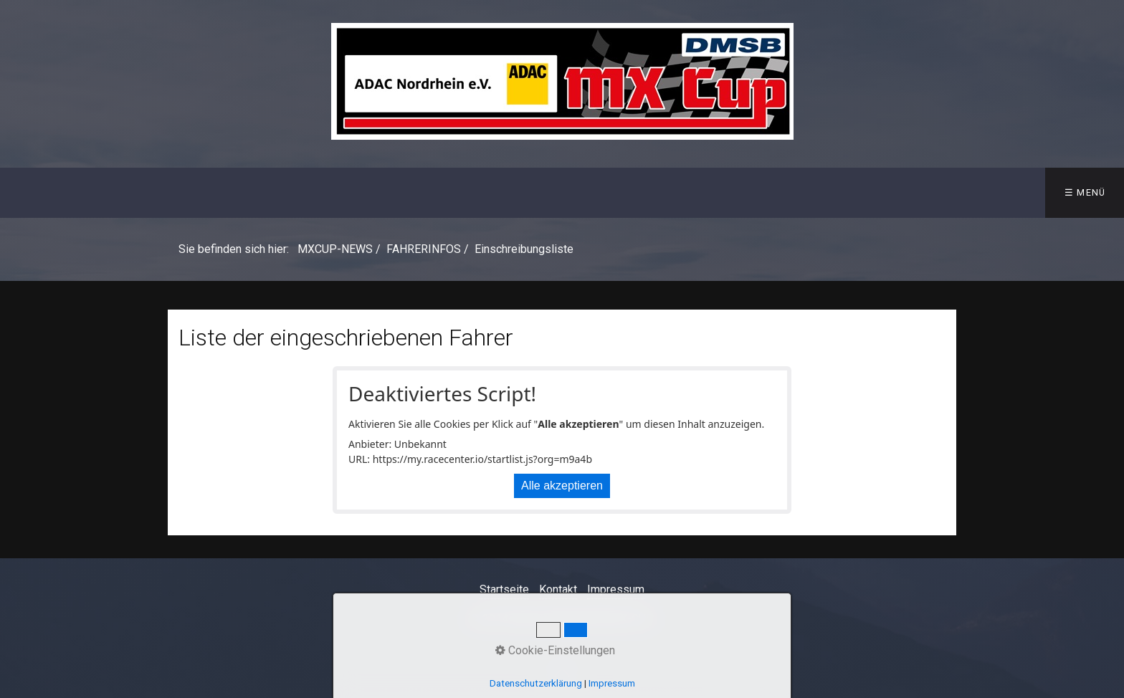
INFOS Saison (160, 192)
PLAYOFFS (721, 192)
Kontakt (558, 589)
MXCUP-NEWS (53, 192)
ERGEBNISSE (507, 192)
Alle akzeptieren (562, 485)
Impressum (615, 589)
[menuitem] (53, 193)
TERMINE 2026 (278, 192)
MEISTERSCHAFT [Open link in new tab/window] (618, 192)
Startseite (504, 589)
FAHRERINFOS (395, 192)
